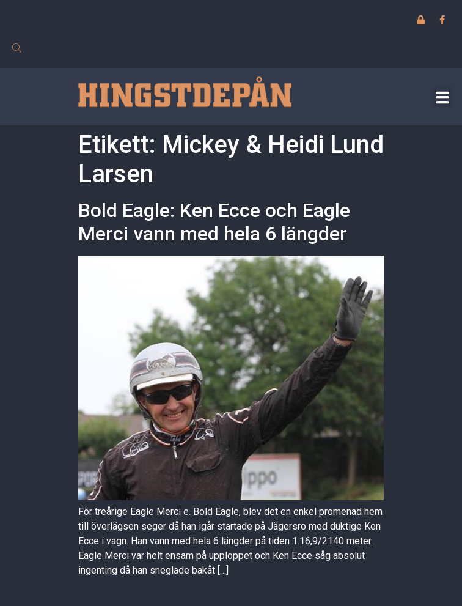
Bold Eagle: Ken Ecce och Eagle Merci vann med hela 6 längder (214, 222)
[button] (443, 97)
